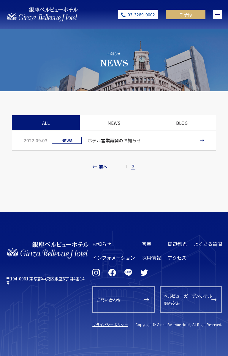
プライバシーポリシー (110, 324)
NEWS (114, 123)
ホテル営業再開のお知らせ (114, 140)
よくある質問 (208, 244)
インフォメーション (113, 257)
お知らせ (101, 244)
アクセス (177, 257)
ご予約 (185, 14)
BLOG (182, 123)
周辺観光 (177, 244)
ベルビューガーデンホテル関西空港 (188, 299)
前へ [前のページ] (103, 166)
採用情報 (151, 257)
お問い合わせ (108, 300)
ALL (46, 123)
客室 (146, 244)
